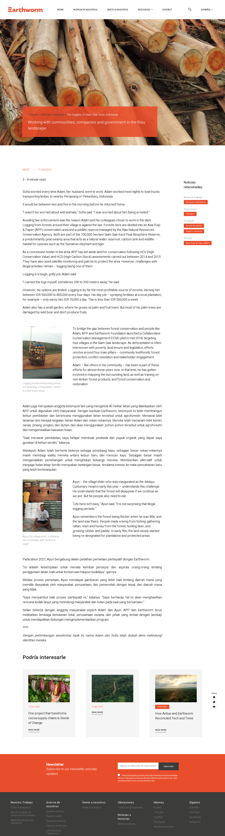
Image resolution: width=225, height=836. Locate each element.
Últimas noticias (126, 824)
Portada (33, 115)
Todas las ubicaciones (130, 807)
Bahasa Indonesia (164, 827)
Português (159, 822)
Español (206, 9)
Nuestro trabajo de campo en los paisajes (23, 813)
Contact (167, 9)
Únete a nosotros (117, 9)
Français (158, 812)
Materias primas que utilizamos (22, 821)
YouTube (194, 812)
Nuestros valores (55, 821)
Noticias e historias (52, 115)
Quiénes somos (55, 811)
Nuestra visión (54, 816)
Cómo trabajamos (21, 807)
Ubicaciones (126, 802)
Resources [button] (144, 9)
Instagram (194, 822)
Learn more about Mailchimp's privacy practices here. (147, 779)
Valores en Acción (56, 826)
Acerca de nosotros (85, 9)
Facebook (195, 817)
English (158, 807)
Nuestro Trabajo (22, 802)
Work (60, 9)
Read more (34, 729)
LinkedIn (193, 807)
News (26, 170)
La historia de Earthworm (53, 832)
